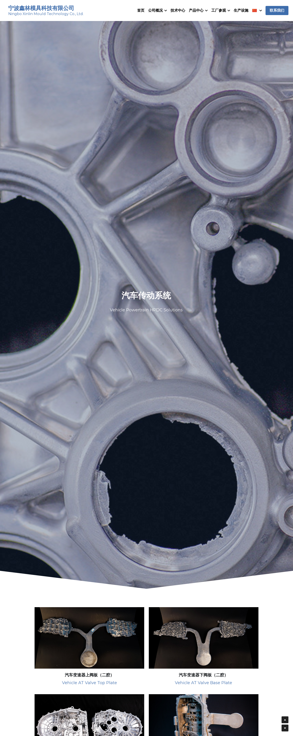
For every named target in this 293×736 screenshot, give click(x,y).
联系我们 (277, 11)
